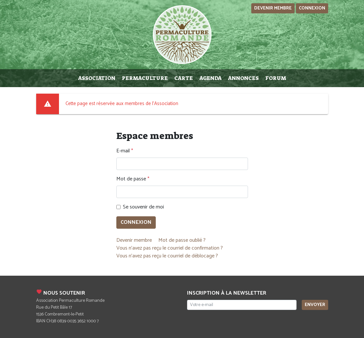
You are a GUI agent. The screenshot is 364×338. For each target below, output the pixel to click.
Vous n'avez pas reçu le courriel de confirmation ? (169, 248)
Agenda (210, 78)
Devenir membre (273, 8)
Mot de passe (131, 179)
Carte (183, 78)
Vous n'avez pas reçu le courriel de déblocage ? (167, 256)
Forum (275, 78)
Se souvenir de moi (143, 207)
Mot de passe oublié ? (182, 240)
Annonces (243, 78)
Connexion (312, 8)
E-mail (123, 151)
